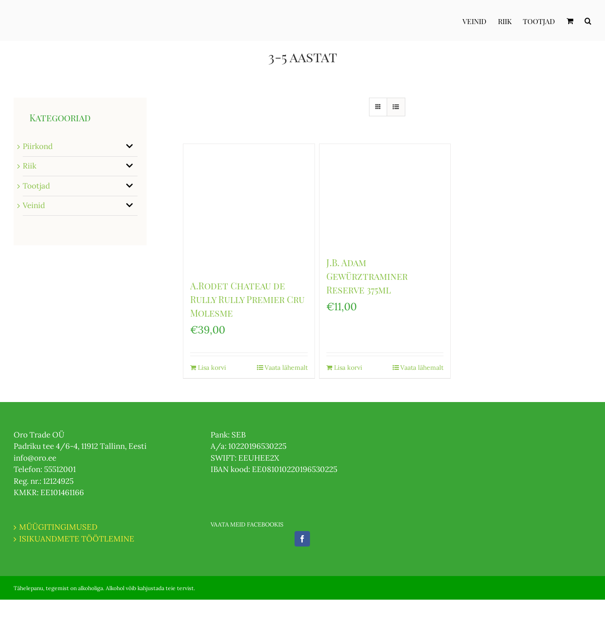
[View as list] (396, 107)
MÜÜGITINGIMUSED (58, 527)
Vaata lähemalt (286, 367)
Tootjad (36, 186)
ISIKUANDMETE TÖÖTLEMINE (76, 539)
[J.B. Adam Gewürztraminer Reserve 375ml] (385, 195)
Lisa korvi (212, 367)
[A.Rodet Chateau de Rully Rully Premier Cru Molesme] (249, 207)
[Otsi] (588, 20)
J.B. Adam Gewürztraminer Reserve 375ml (367, 276)
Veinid (34, 205)
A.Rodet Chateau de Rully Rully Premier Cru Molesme (247, 299)
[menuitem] (480, 20)
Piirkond (38, 146)
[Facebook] (302, 538)
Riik (29, 166)
